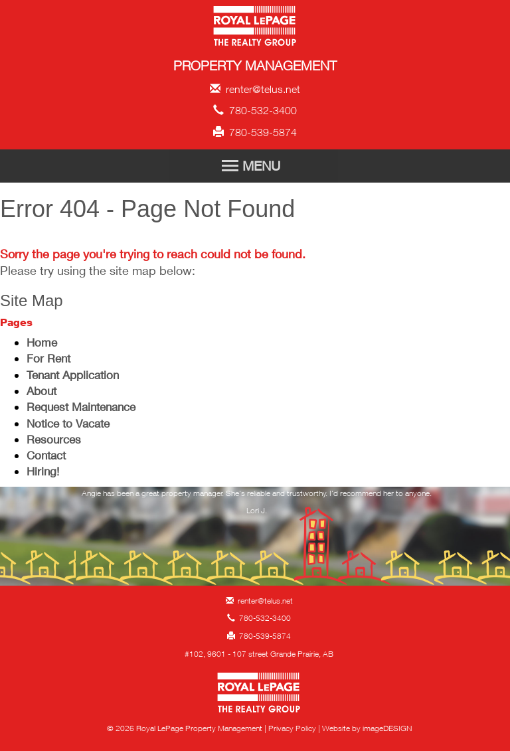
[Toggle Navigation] (255, 166)
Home (42, 342)
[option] (257, 506)
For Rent (48, 358)
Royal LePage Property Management (255, 28)
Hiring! (43, 471)
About (41, 391)
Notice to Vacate (68, 423)
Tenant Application (73, 375)
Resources (54, 439)
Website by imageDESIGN (367, 728)
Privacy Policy (292, 728)
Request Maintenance (81, 407)
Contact (46, 455)
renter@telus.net (255, 89)
